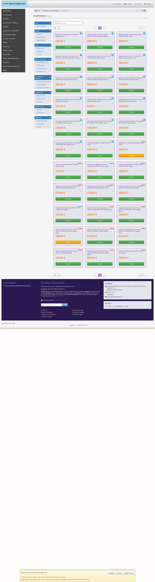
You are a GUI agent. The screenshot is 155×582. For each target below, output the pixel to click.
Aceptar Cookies (128, 573)
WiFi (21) (39, 102)
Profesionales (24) (41, 62)
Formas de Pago (77, 568)
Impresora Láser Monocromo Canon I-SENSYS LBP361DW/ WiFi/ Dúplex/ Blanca (130, 462)
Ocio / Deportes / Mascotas (11, 66)
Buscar (138, 4)
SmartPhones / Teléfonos (10, 23)
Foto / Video (6, 54)
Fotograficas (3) (41, 68)
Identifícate (116, 4)
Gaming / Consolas (9, 38)
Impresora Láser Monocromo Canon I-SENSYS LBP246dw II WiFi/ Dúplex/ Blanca (67, 462)
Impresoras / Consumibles (11, 31)
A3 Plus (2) (39, 113)
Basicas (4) (39, 65)
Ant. (96, 28)
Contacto (128, 4)
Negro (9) (39, 51)
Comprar (68, 70)
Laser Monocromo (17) (43, 81)
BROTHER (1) (40, 40)
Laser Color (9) (40, 84)
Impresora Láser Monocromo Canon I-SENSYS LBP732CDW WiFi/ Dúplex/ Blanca (98, 507)
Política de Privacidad (60, 550)
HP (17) (38, 34)
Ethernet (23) (40, 98)
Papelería (6, 62)
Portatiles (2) (40, 71)
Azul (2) (38, 54)
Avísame (131, 294)
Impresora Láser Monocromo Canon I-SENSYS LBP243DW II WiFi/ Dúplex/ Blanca (130, 417)
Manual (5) (39, 124)
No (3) (38, 127)
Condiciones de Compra (48, 568)
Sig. (104, 28)
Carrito (148, 4)
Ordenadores (7, 11)
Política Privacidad (46, 566)
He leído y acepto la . (55, 554)
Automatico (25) (41, 121)
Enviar (65, 559)
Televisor (6, 27)
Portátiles (6, 19)
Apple (5, 70)
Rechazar (119, 573)
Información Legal (77, 564)
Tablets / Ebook (8, 50)
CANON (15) (40, 37)
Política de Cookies (83, 579)
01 (99, 28)
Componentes (7, 15)
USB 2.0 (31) (40, 95)
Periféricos (6, 46)
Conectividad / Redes (9, 34)
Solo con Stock (40, 26)
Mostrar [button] (142, 28)
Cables (5, 42)
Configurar (111, 573)
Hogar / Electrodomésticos (11, 58)
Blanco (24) (39, 48)
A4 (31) (38, 110)
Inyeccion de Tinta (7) (42, 88)
